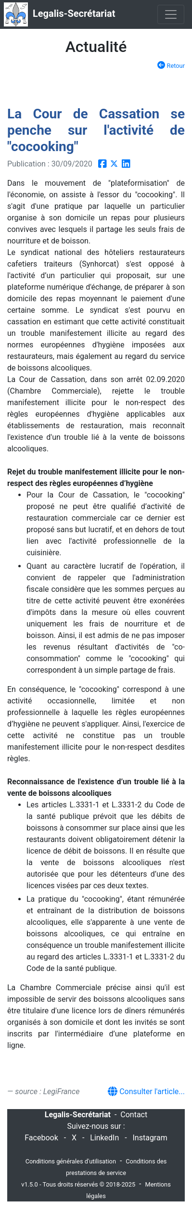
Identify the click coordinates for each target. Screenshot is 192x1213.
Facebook (41, 1137)
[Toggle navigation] (170, 14)
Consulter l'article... (146, 1091)
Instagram (150, 1137)
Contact (133, 1114)
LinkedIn (104, 1137)
